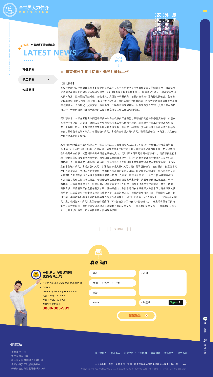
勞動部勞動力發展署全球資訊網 (28, 368)
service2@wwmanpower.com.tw (60, 291)
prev (103, 229)
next (134, 229)
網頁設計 (182, 369)
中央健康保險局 (19, 356)
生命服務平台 (18, 352)
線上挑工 (115, 353)
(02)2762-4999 (57, 295)
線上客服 (205, 327)
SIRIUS (173, 369)
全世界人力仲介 (34, 10)
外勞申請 (128, 353)
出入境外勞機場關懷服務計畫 (27, 360)
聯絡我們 (169, 353)
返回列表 (119, 229)
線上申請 (205, 349)
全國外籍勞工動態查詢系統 (26, 364)
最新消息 (155, 353)
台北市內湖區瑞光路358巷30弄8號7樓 (62, 283)
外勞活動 (142, 353)
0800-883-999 (56, 308)
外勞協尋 (182, 353)
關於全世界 (101, 353)
